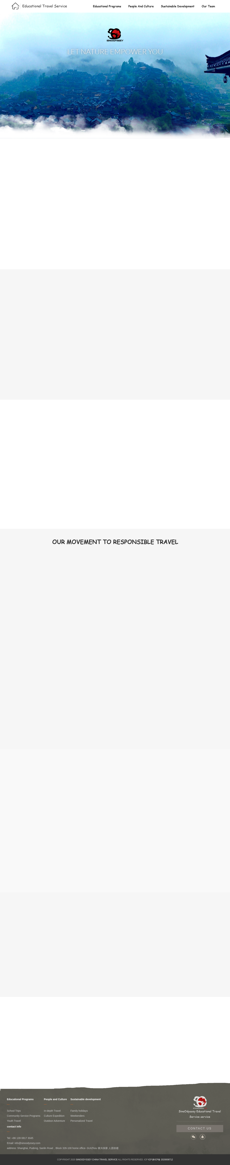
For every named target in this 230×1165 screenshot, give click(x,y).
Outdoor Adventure (54, 1120)
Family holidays (79, 1110)
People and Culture (141, 6)
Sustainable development (177, 6)
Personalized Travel (81, 1120)
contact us (200, 1128)
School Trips (14, 1110)
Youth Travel (14, 1120)
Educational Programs (107, 6)
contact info (14, 1126)
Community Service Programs (23, 1115)
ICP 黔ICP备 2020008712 (160, 1159)
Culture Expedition (54, 1115)
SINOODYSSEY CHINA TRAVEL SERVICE (96, 1159)
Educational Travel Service (44, 5)
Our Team (208, 6)
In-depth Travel (52, 1110)
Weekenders (77, 1115)
